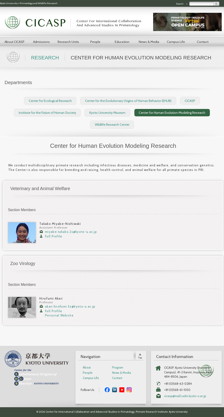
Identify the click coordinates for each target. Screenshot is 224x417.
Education (122, 42)
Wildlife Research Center (112, 124)
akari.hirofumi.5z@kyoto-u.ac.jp (70, 306)
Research (45, 58)
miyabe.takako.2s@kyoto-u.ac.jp (71, 232)
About (87, 367)
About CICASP (14, 42)
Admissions (41, 42)
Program (117, 367)
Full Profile (53, 236)
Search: (180, 3)
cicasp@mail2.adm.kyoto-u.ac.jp (185, 396)
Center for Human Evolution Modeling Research (172, 113)
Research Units (68, 42)
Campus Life (176, 42)
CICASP (190, 101)
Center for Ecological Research (50, 101)
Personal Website (59, 315)
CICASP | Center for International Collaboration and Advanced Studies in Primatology (75, 23)
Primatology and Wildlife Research (39, 3)
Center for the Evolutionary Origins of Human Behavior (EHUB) (128, 101)
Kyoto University (9, 3)
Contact (202, 42)
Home (14, 57)
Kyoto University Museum (107, 113)
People (95, 42)
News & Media (149, 42)
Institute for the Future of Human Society (47, 113)
